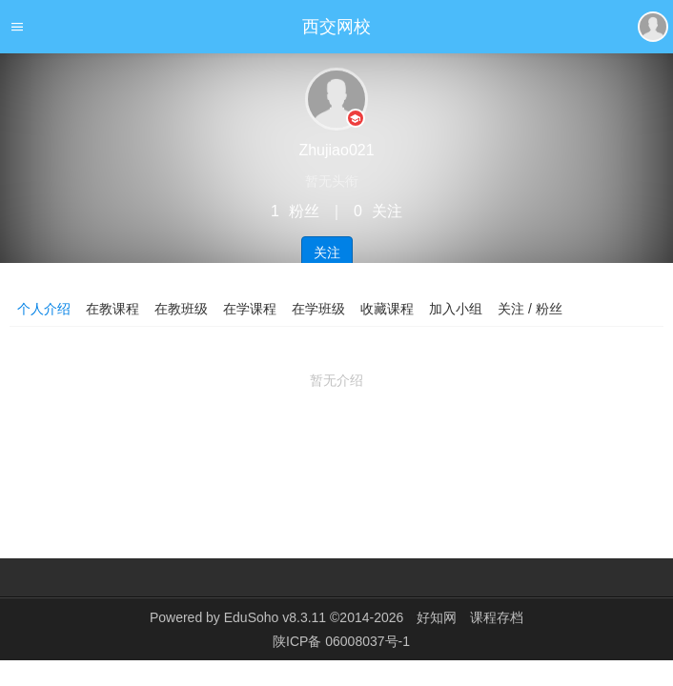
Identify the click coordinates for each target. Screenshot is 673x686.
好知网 (437, 617)
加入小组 (455, 308)
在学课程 (249, 308)
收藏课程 (387, 308)
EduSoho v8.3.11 (275, 617)
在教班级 (181, 308)
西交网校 (336, 26)
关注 (327, 252)
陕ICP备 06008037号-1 (341, 641)
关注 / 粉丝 (530, 308)
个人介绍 (44, 308)
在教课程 (112, 308)
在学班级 (318, 308)
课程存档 (496, 617)
